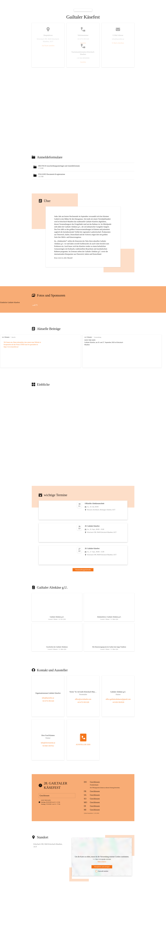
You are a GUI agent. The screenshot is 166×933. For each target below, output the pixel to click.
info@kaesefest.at (48, 701)
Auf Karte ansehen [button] (48, 45)
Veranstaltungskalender (83, 570)
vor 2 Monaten (5, 337)
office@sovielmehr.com (83, 702)
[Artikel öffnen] (57, 608)
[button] (83, 167)
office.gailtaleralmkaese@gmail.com (118, 702)
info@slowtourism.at (48, 746)
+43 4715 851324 (48, 704)
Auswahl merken (102, 874)
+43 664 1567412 (48, 749)
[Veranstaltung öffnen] (83, 510)
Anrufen (83, 43)
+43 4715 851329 (83, 705)
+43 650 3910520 (118, 705)
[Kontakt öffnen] (48, 695)
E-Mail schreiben (118, 43)
